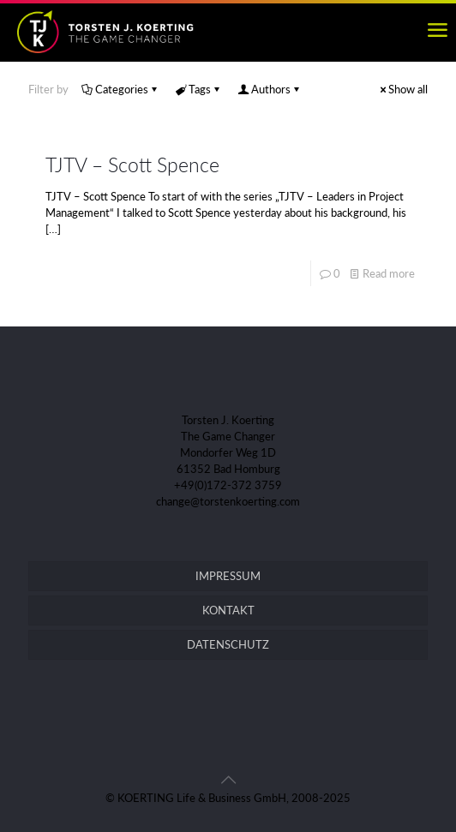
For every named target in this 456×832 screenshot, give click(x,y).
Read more (389, 273)
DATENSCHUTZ (228, 644)
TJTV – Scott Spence (132, 165)
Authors (269, 89)
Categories (120, 89)
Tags (198, 89)
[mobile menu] (437, 30)
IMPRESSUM (228, 576)
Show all (402, 89)
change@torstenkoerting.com (228, 501)
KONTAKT (228, 610)
